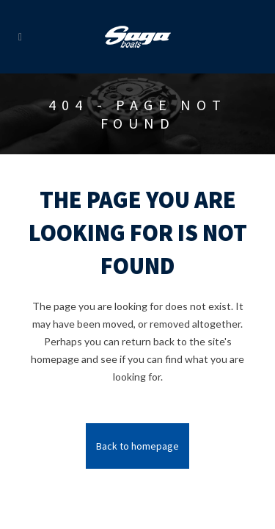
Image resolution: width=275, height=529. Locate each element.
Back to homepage (137, 446)
